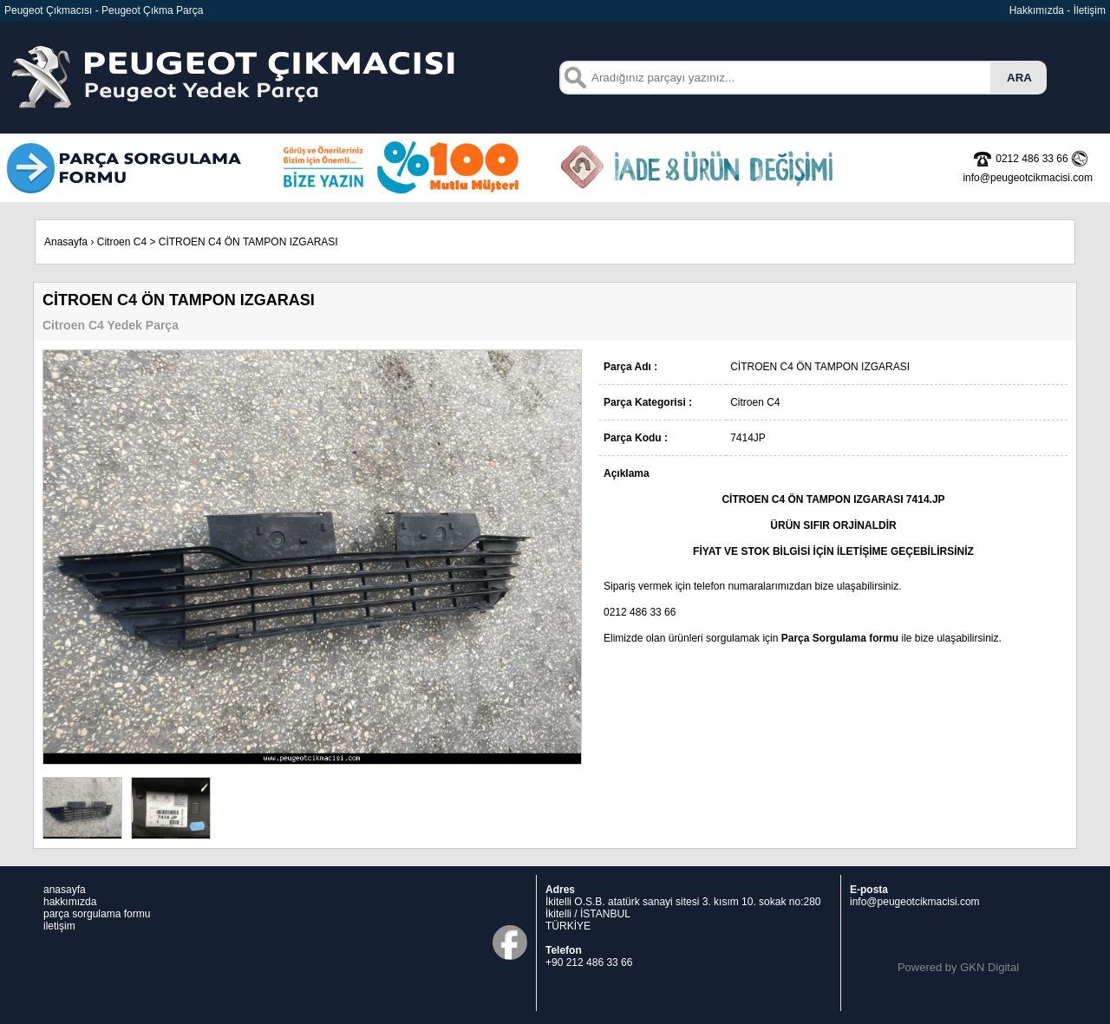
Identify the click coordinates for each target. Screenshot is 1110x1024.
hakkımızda (69, 902)
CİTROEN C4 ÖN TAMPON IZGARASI (248, 242)
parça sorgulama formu (96, 914)
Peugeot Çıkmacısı (48, 10)
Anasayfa (66, 242)
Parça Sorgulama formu (839, 638)
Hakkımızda (1036, 10)
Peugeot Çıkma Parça (152, 10)
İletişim (1090, 10)
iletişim (59, 926)
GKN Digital (989, 967)
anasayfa (64, 890)
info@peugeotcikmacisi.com (915, 902)
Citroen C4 (122, 242)
